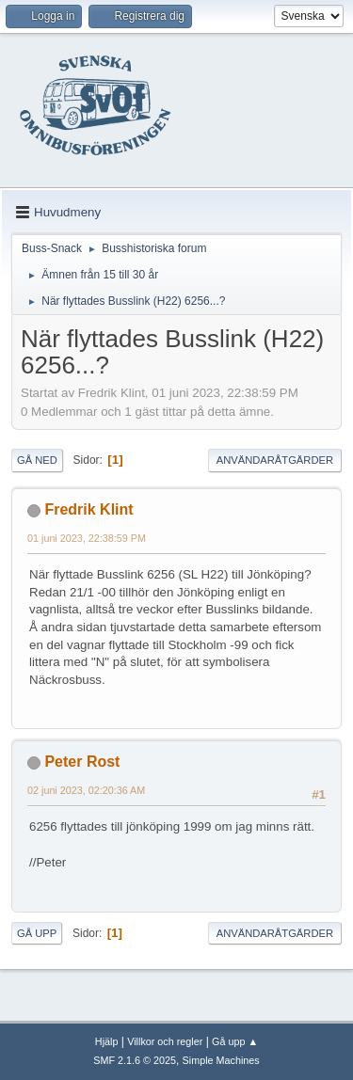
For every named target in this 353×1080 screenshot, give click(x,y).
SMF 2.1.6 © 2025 (134, 1060)
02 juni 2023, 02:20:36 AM (86, 790)
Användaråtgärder (275, 460)
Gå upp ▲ (235, 1041)
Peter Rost (82, 762)
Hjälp (107, 1041)
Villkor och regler (164, 1041)
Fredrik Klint (88, 509)
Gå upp (36, 933)
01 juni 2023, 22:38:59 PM (86, 538)
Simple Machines (221, 1060)
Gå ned (37, 460)
